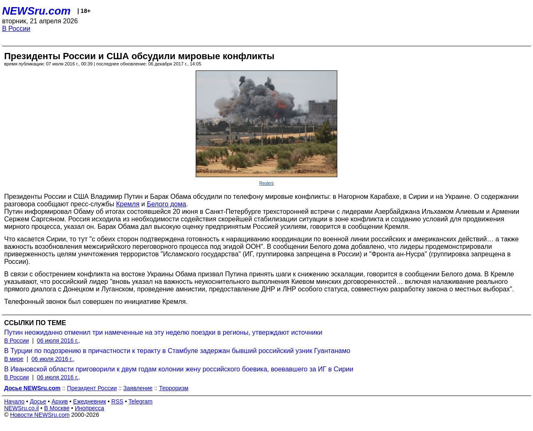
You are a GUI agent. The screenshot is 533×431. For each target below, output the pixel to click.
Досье (38, 401)
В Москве (57, 408)
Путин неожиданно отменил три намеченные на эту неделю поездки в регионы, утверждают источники (163, 332)
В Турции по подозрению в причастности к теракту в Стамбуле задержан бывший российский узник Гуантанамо (177, 350)
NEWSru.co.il (21, 408)
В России (16, 28)
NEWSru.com (36, 11)
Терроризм (174, 388)
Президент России (92, 388)
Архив (60, 401)
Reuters (266, 183)
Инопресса (90, 408)
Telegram (141, 401)
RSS (117, 401)
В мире (13, 359)
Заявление (137, 388)
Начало (14, 401)
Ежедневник (89, 401)
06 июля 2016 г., (58, 340)
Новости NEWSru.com (40, 414)
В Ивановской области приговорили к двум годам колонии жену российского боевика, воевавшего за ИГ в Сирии (178, 369)
